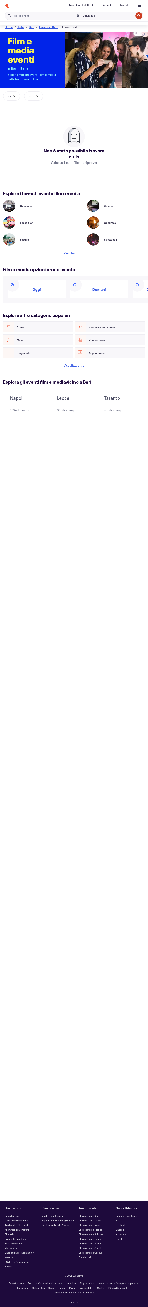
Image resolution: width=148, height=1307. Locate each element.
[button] (11, 96)
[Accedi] (106, 5)
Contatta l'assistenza (126, 1215)
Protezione (23, 1287)
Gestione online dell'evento (56, 1224)
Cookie (100, 1287)
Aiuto (91, 1283)
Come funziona (12, 1215)
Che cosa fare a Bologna (91, 1234)
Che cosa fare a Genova (90, 1252)
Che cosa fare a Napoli (90, 1224)
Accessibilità (86, 1287)
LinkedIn (120, 1229)
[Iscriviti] (125, 5)
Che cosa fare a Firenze (90, 1229)
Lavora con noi (105, 1283)
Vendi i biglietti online (53, 1215)
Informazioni (69, 1283)
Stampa (120, 1283)
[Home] (7, 6)
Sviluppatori (38, 1287)
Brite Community (13, 1243)
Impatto (132, 1283)
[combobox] (107, 15)
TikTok (119, 1238)
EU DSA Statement (117, 1287)
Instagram (121, 1234)
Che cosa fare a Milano (90, 1220)
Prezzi (31, 1283)
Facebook (121, 1224)
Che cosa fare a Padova (90, 1243)
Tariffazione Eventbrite (16, 1220)
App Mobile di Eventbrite (17, 1224)
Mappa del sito (12, 1247)
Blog (82, 1283)
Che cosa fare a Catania (90, 1247)
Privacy (73, 1287)
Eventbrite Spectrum (15, 1238)
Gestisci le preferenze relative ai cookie (74, 1292)
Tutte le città (85, 1257)
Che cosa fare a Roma (89, 1215)
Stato (51, 1287)
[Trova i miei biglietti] (81, 5)
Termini (61, 1287)
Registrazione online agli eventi (58, 1220)
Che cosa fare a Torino (90, 1238)
